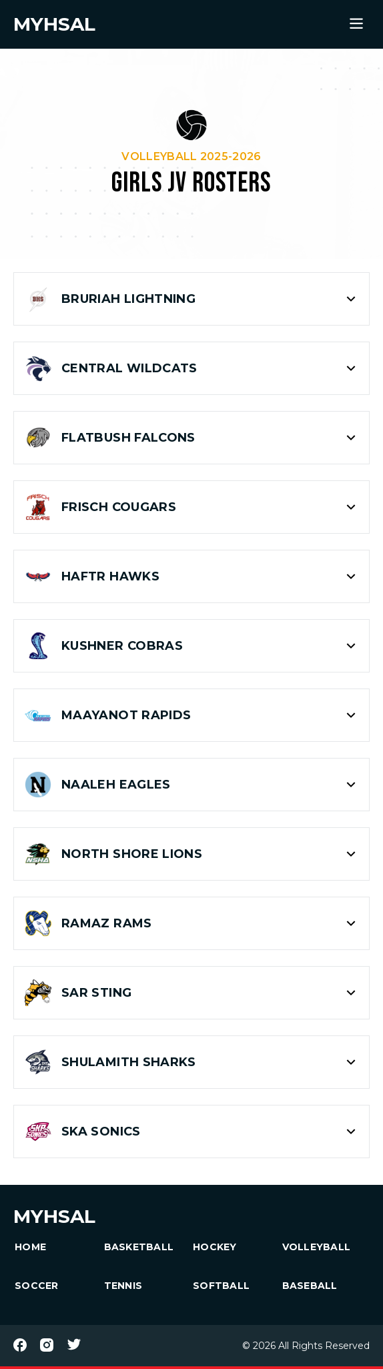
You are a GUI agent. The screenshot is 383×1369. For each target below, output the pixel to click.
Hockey (215, 1247)
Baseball (310, 1286)
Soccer (37, 1286)
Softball (221, 1286)
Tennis (123, 1286)
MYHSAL (54, 1216)
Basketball (139, 1247)
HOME (30, 1247)
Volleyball (316, 1247)
